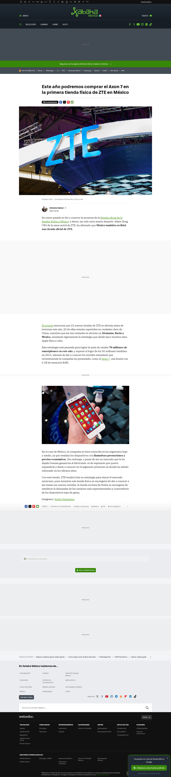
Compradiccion (122, 735)
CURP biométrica (121, 657)
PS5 (63, 70)
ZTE (104, 506)
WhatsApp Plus (105, 657)
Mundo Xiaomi (25, 743)
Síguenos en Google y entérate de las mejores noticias (84, 63)
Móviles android (49, 687)
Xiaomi (96, 70)
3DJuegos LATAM (45, 758)
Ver (87, 570)
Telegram (116, 696)
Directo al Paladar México (84, 759)
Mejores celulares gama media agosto (50, 657)
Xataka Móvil (24, 731)
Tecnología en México (73, 687)
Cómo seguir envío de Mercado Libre (82, 657)
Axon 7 (106, 358)
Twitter (134, 24)
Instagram (142, 24)
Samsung (87, 70)
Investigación (25, 673)
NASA (105, 70)
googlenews (146, 24)
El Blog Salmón (142, 728)
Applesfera (24, 735)
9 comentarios (51, 102)
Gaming (44, 24)
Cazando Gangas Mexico (72, 674)
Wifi (122, 70)
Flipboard (68, 102)
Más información (103, 774)
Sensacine (62, 728)
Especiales (24, 680)
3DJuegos (42, 728)
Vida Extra (43, 731)
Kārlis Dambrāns (64, 499)
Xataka (22, 728)
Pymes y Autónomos (141, 732)
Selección (31, 24)
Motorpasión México (102, 759)
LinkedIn (130, 696)
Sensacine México (65, 758)
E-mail (72, 102)
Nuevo (145, 15)
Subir (145, 717)
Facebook (129, 24)
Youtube (138, 24)
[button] (58, 207)
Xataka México (85, 12)
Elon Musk (114, 70)
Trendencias (121, 728)
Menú (25, 15)
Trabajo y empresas (81, 506)
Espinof (61, 731)
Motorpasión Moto (104, 731)
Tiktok (150, 24)
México (96, 506)
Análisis (46, 673)
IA (57, 70)
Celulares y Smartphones (61, 506)
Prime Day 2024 (26, 687)
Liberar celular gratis (138, 657)
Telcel (67, 691)
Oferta (40, 70)
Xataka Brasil (24, 761)
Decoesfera (121, 731)
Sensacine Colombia (62, 762)
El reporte (47, 325)
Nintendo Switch (74, 70)
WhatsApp (50, 70)
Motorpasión (102, 728)
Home (55, 24)
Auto (65, 24)
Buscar (147, 707)
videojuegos (47, 691)
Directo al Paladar (84, 728)
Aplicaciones (70, 680)
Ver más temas (26, 697)
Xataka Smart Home (25, 739)
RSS (121, 696)
